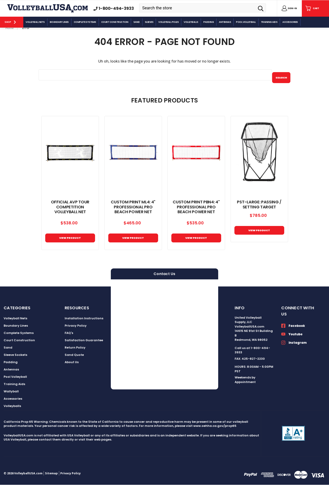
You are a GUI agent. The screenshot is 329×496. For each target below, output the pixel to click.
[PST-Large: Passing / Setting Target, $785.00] (259, 160)
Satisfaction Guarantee (84, 351)
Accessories (13, 410)
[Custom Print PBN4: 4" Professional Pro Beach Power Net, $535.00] (196, 160)
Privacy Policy (76, 337)
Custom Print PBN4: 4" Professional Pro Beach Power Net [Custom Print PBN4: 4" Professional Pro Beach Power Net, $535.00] (196, 214)
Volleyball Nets (15, 329)
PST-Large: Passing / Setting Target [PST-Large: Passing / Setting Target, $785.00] (259, 212)
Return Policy (75, 359)
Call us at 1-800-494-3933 (252, 361)
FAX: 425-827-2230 (250, 370)
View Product (133, 247)
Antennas (11, 380)
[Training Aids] (269, 22)
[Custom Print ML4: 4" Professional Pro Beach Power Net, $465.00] (133, 160)
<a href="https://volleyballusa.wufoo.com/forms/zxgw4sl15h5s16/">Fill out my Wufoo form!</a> (164, 345)
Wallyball (11, 402)
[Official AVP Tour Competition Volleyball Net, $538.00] (70, 160)
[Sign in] (288, 8)
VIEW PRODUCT (70, 247)
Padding (11, 373)
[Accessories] (290, 22)
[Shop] (11, 22)
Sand (8, 359)
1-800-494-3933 (116, 8)
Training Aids (14, 395)
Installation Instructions (84, 329)
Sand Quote (74, 366)
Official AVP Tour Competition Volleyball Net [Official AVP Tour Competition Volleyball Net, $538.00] (70, 214)
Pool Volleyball (15, 388)
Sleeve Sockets (15, 366)
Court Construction (19, 351)
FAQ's (69, 344)
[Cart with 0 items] (312, 8)
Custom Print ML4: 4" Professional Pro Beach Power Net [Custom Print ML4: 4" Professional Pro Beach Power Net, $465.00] (133, 214)
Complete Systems (19, 344)
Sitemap (51, 484)
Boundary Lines (16, 337)
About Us (72, 373)
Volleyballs (12, 417)
